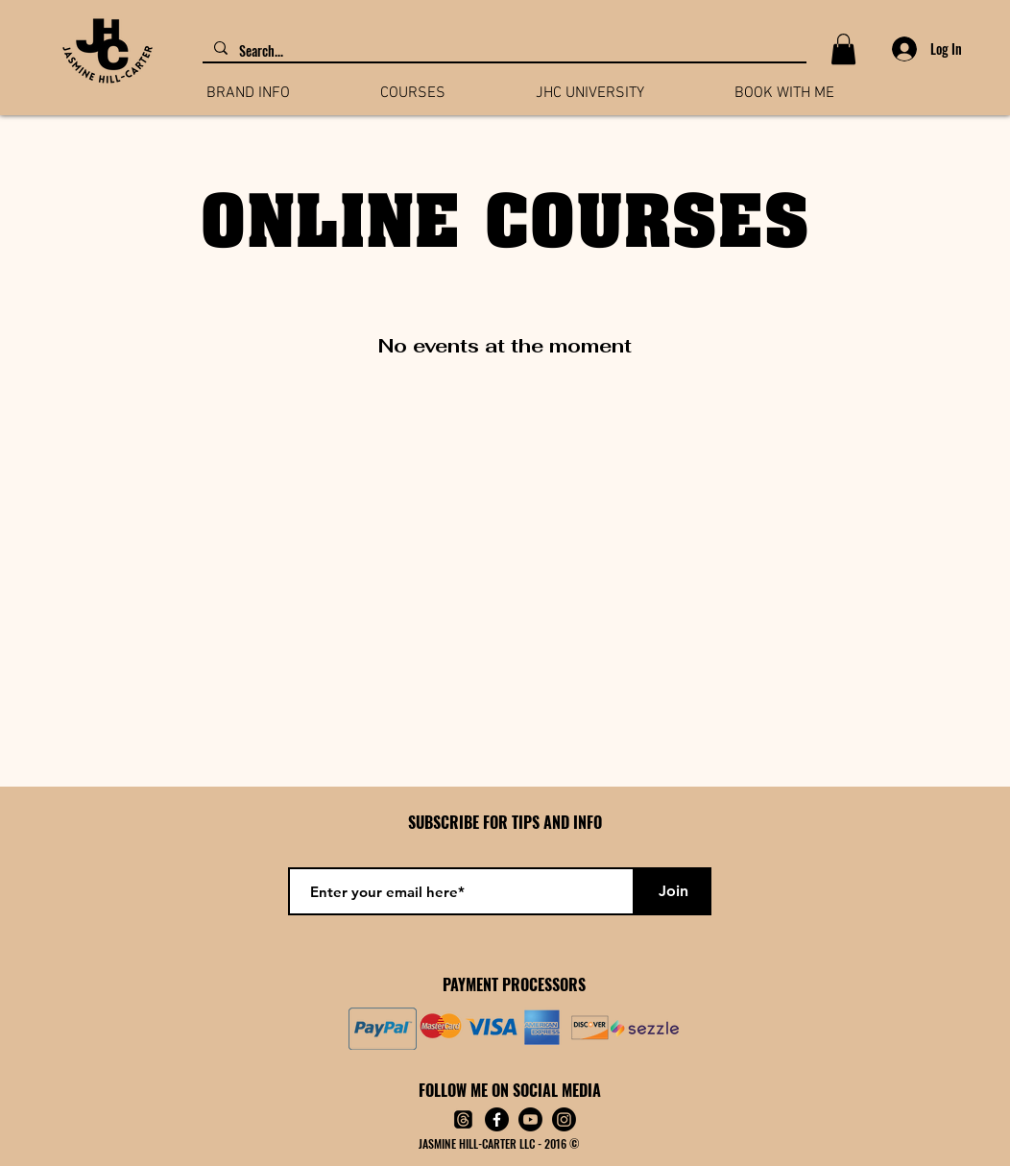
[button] (843, 49)
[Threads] (463, 1119)
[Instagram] (564, 1119)
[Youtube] (530, 1119)
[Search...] (502, 51)
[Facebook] (497, 1119)
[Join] (673, 891)
